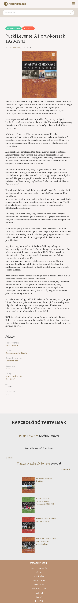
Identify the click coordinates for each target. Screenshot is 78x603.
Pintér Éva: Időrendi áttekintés (37, 480)
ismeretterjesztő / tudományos (13, 377)
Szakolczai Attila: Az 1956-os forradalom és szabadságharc (39, 541)
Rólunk (39, 572)
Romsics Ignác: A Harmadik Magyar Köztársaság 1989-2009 (38, 501)
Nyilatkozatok (39, 588)
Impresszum (39, 580)
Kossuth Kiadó (11, 360)
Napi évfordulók (39, 568)
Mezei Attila (14, 47)
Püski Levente (11, 345)
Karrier (39, 593)
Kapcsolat (39, 584)
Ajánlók (28, 28)
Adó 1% (39, 597)
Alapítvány (39, 576)
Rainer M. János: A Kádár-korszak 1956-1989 (39, 520)
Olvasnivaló (13, 28)
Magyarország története (16, 353)
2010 (7, 368)
